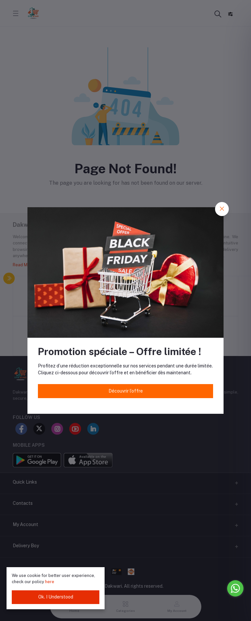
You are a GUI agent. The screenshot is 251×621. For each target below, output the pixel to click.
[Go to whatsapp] (235, 588)
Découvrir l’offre (126, 391)
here (49, 581)
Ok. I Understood (55, 596)
